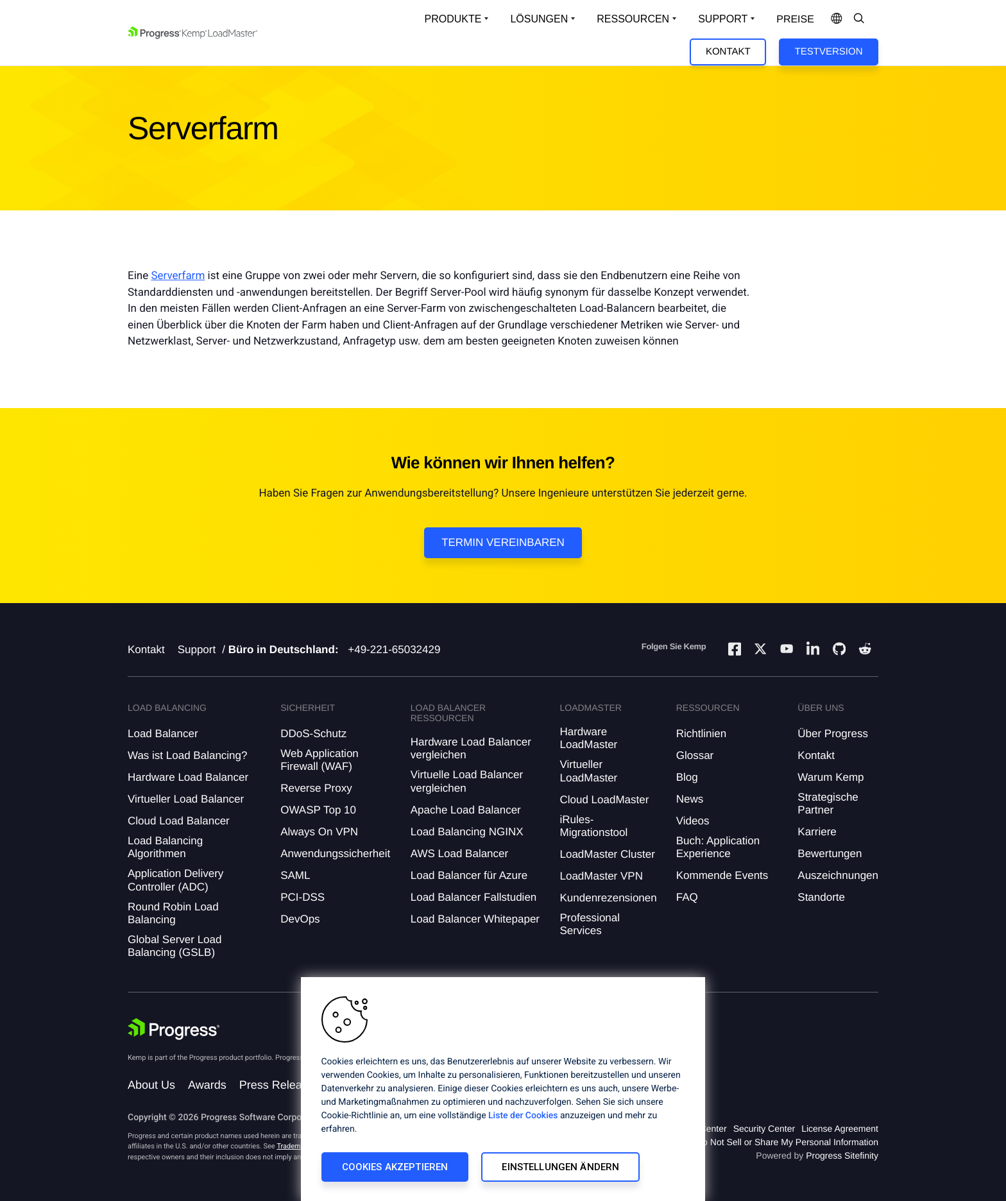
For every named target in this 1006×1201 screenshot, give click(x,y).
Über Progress (832, 734)
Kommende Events (722, 875)
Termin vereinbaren (503, 542)
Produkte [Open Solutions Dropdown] (453, 18)
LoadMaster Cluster (606, 854)
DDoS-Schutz (313, 734)
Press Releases (279, 1084)
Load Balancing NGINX (467, 832)
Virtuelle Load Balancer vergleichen (467, 781)
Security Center (764, 1128)
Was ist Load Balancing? (187, 755)
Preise (795, 19)
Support (197, 649)
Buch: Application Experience (718, 847)
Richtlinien (701, 734)
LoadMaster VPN (600, 876)
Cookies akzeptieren (395, 1167)
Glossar (695, 755)
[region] (503, 1089)
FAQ (687, 897)
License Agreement (839, 1128)
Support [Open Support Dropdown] (722, 18)
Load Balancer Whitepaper (475, 919)
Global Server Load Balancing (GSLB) (174, 945)
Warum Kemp (830, 777)
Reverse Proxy (316, 788)
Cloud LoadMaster (604, 800)
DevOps (300, 919)
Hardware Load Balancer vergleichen (471, 748)
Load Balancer (163, 734)
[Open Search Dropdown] (859, 19)
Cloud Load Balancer (179, 821)
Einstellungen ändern (560, 1167)
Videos (693, 821)
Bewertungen (829, 854)
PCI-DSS (302, 897)
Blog (687, 777)
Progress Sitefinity (842, 1155)
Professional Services (589, 924)
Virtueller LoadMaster (588, 770)
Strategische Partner (827, 803)
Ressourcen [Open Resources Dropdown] (633, 18)
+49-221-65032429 (394, 649)
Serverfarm (178, 275)
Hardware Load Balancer (188, 777)
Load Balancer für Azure (469, 875)
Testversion (829, 51)
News (690, 799)
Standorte (821, 897)
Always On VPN (319, 832)
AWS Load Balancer (459, 854)
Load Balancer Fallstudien (474, 897)
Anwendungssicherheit (335, 854)
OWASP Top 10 (318, 810)
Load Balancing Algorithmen (165, 847)
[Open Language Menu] (836, 19)
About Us (151, 1084)
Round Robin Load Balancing (173, 913)
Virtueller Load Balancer (186, 799)
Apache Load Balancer (466, 810)
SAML (295, 875)
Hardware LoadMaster (588, 738)
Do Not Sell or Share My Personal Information (787, 1142)
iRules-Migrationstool (593, 826)
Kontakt (728, 51)
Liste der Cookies (523, 1116)
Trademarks (295, 1146)
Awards (207, 1084)
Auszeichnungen (837, 875)
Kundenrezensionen (607, 898)
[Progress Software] (174, 1029)
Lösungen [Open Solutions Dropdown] (539, 18)
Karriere (816, 832)
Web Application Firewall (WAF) (319, 759)
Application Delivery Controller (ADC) (175, 879)
